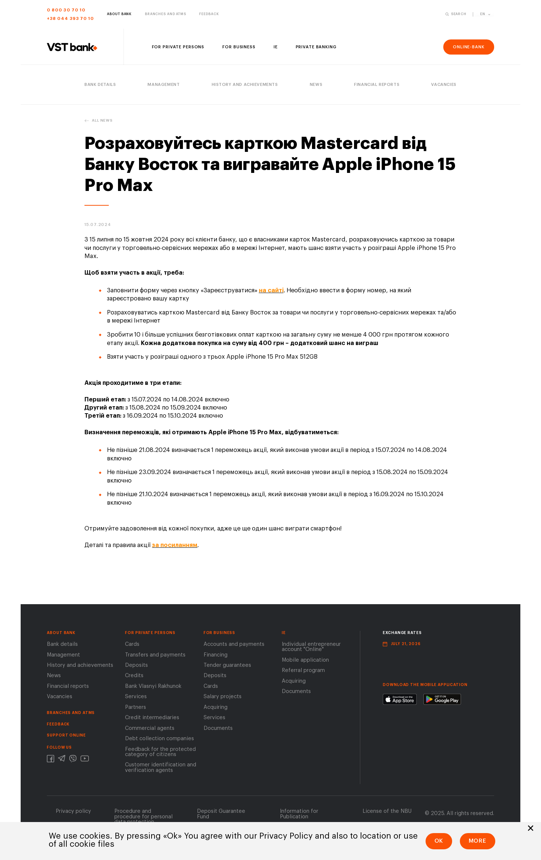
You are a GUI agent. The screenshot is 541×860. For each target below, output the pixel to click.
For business (220, 634)
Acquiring (216, 708)
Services (136, 698)
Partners (135, 708)
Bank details (62, 646)
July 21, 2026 (406, 646)
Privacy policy (73, 813)
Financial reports (68, 688)
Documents (218, 729)
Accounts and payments (234, 646)
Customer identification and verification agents (160, 769)
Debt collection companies (159, 740)
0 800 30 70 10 (66, 10)
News (54, 677)
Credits (134, 677)
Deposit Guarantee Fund (221, 815)
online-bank (469, 47)
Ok (439, 841)
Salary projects (223, 698)
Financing (216, 656)
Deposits (136, 667)
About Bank (61, 634)
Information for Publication (299, 815)
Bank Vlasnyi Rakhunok (153, 688)
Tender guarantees (227, 667)
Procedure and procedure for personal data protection (143, 818)
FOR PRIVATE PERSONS (150, 634)
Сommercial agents (149, 729)
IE (284, 634)
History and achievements (80, 667)
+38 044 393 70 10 (70, 19)
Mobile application (305, 661)
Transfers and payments (155, 656)
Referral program (303, 672)
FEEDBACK (58, 726)
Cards (132, 646)
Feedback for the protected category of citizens (160, 753)
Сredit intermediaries (152, 719)
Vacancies (59, 698)
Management (63, 656)
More (478, 841)
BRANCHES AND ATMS (71, 715)
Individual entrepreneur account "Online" (311, 648)
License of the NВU (387, 813)
